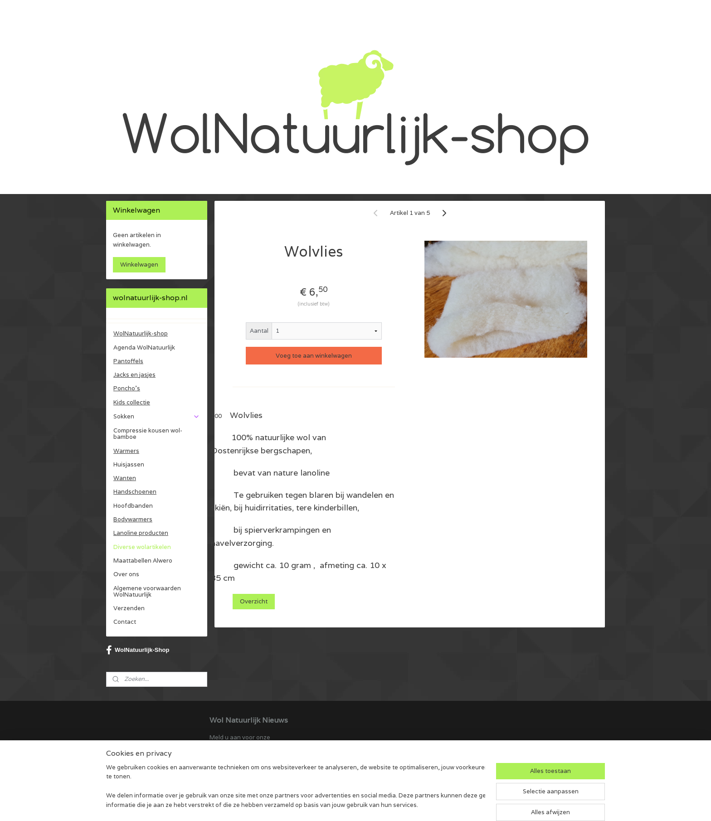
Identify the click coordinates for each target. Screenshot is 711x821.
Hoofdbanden (133, 506)
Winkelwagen (139, 264)
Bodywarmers (132, 519)
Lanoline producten (140, 533)
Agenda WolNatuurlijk (144, 347)
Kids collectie (131, 402)
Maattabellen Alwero (142, 560)
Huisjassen (128, 464)
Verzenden (129, 608)
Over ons (126, 574)
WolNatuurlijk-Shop (137, 650)
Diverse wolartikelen (142, 547)
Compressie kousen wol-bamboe (147, 434)
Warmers (126, 451)
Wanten (124, 478)
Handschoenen (134, 492)
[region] (295, 787)
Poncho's (126, 388)
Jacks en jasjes (134, 375)
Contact (124, 622)
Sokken (156, 416)
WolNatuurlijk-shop (140, 333)
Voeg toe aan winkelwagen (314, 355)
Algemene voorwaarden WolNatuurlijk (147, 591)
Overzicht (254, 601)
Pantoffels (128, 361)
